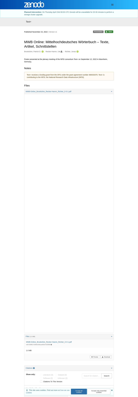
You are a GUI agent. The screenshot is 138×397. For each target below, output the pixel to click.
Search (106, 376)
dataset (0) (62, 375)
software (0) (48, 378)
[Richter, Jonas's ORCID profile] (77, 51)
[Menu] (112, 4)
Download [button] (106, 357)
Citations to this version (52, 382)
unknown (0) (62, 378)
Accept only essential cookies (98, 391)
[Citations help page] (34, 368)
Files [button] (69, 336)
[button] (69, 91)
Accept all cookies (78, 391)
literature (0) (48, 375)
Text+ (28, 22)
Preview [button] (94, 357)
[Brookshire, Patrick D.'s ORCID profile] (42, 51)
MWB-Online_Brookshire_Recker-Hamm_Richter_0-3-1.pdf (49, 342)
